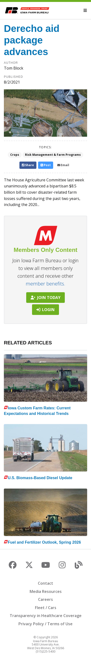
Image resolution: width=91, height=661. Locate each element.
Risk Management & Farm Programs (53, 155)
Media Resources (46, 591)
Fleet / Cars (45, 607)
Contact (45, 583)
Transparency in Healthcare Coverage (46, 615)
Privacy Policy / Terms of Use (45, 623)
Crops (14, 155)
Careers (45, 599)
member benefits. (45, 283)
